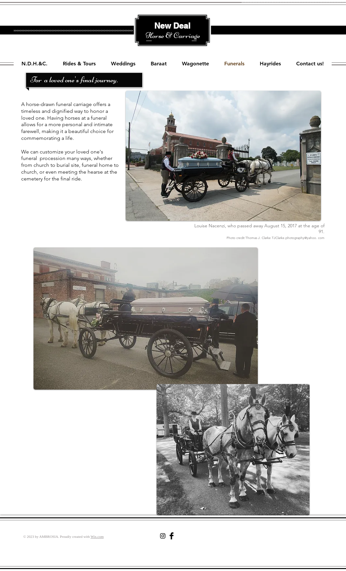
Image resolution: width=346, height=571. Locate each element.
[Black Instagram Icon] (162, 535)
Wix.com (97, 536)
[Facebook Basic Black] (171, 535)
